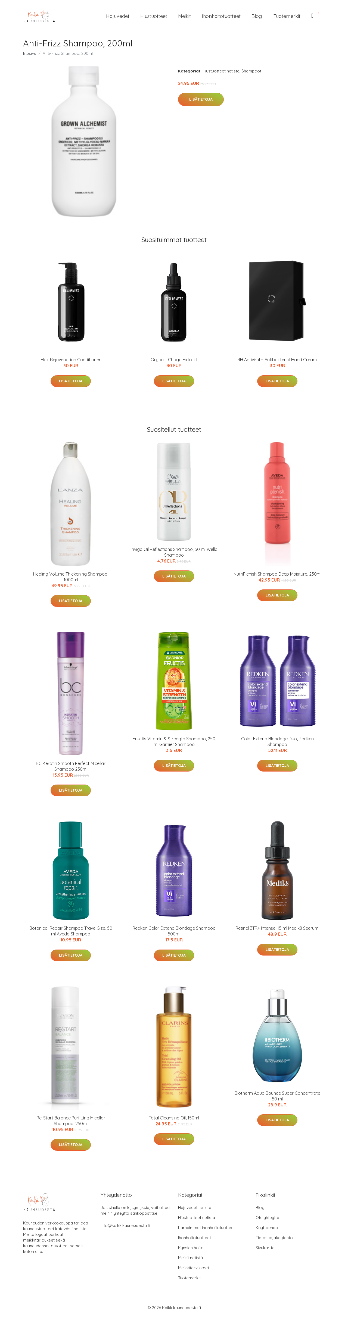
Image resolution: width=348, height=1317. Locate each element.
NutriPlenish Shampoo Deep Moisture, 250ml (277, 574)
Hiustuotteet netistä (221, 71)
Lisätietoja (201, 99)
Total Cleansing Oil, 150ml (174, 1118)
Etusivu (29, 53)
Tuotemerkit (287, 16)
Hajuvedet (117, 16)
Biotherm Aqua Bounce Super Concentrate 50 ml (277, 1096)
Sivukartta (265, 1247)
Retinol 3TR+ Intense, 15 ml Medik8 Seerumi (277, 928)
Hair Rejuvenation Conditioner (71, 359)
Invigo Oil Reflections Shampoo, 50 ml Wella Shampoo (174, 552)
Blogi (257, 16)
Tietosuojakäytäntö (274, 1237)
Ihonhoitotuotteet (221, 16)
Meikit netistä (190, 1257)
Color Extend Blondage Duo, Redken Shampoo (277, 741)
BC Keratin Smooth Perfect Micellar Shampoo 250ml (70, 766)
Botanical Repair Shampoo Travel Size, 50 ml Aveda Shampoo (70, 931)
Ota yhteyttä (267, 1217)
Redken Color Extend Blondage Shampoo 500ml (174, 931)
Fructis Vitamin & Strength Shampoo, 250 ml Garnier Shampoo (174, 741)
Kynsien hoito (191, 1247)
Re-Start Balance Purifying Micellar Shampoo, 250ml (70, 1120)
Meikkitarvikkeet (193, 1267)
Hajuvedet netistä (194, 1207)
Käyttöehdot (267, 1227)
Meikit (184, 16)
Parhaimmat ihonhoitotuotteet (206, 1227)
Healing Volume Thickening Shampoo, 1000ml (70, 576)
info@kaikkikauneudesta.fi (125, 1225)
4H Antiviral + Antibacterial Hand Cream (277, 359)
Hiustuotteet (153, 16)
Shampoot (251, 71)
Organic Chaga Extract (174, 359)
